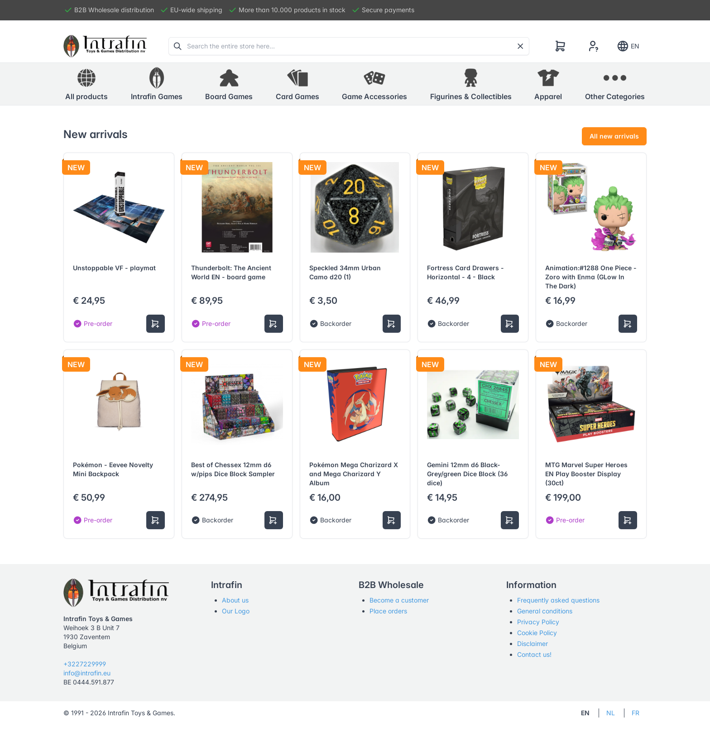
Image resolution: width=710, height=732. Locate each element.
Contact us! (534, 654)
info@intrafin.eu (86, 673)
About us (235, 600)
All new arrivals (614, 136)
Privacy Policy (538, 622)
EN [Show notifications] (627, 46)
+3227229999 (84, 664)
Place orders (388, 611)
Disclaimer (532, 643)
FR (635, 713)
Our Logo (235, 611)
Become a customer (399, 600)
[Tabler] (105, 46)
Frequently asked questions (558, 600)
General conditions (544, 611)
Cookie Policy (537, 632)
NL (610, 713)
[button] (156, 84)
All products (86, 84)
